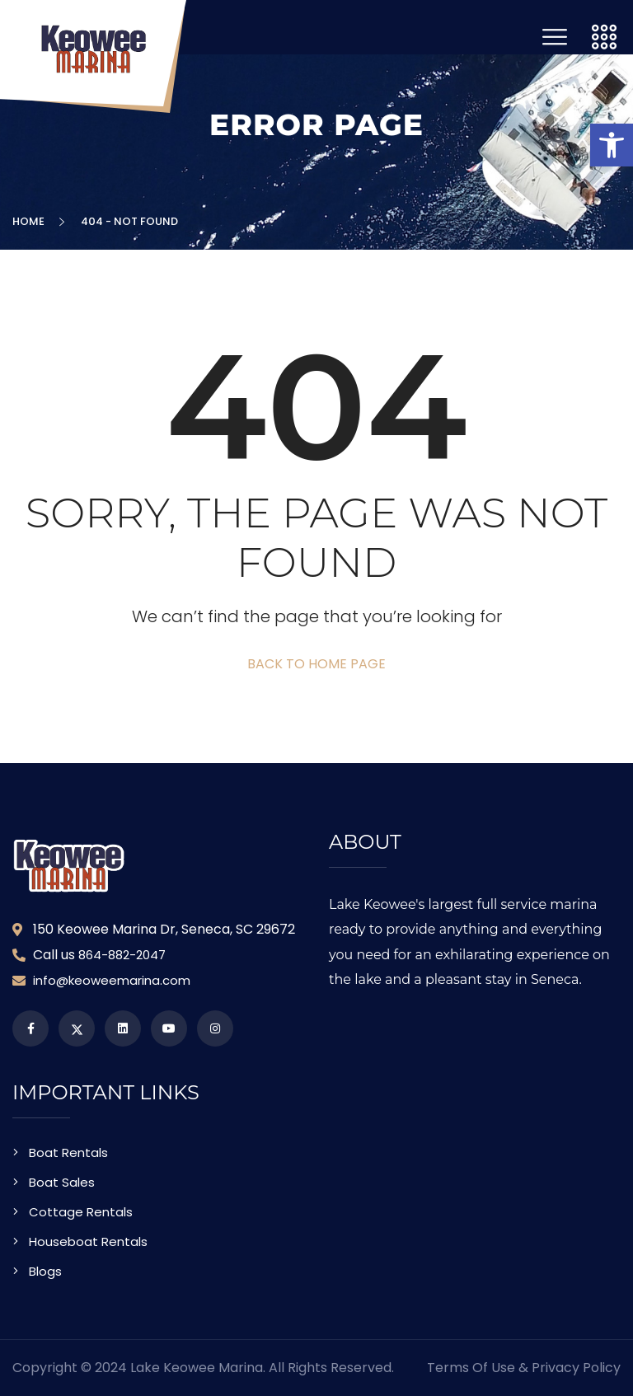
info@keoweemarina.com (111, 980)
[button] (611, 145)
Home (30, 221)
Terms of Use (471, 1367)
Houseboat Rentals (88, 1241)
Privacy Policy (576, 1367)
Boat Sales (62, 1182)
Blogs (45, 1271)
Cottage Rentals (81, 1211)
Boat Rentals (68, 1152)
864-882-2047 (122, 954)
